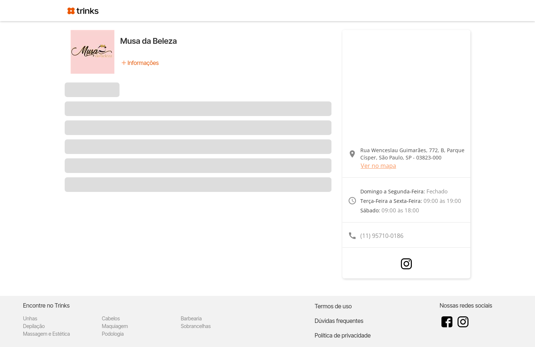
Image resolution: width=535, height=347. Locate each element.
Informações (143, 62)
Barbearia (191, 318)
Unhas (30, 318)
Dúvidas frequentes (339, 320)
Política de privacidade (343, 335)
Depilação (34, 326)
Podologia (113, 334)
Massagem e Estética (46, 334)
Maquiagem (115, 326)
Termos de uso (333, 306)
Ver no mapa (378, 166)
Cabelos (111, 318)
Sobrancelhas (196, 326)
